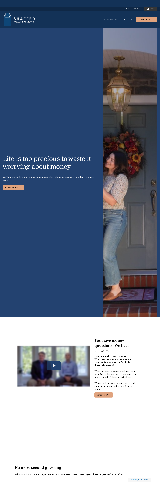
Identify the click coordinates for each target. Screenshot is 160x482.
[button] (111, 13)
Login (150, 2)
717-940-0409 (132, 2)
